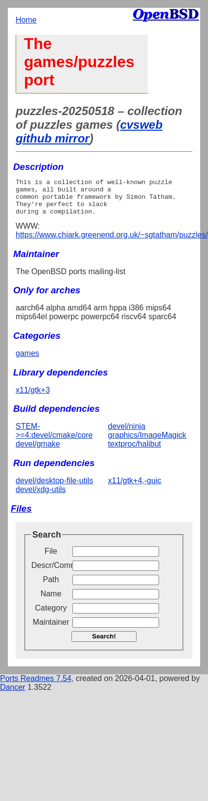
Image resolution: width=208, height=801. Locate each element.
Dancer (12, 694)
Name (51, 601)
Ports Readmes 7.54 (35, 686)
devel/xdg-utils (41, 497)
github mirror (53, 138)
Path (51, 587)
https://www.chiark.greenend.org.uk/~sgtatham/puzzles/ (112, 242)
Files (21, 516)
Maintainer (51, 629)
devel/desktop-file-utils (54, 488)
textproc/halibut (135, 451)
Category (51, 615)
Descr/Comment (50, 572)
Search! (104, 643)
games (27, 360)
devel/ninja (127, 433)
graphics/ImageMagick (147, 442)
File (51, 558)
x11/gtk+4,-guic (135, 488)
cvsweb (141, 124)
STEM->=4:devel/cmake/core (54, 438)
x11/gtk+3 (33, 397)
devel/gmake (38, 451)
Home (26, 20)
